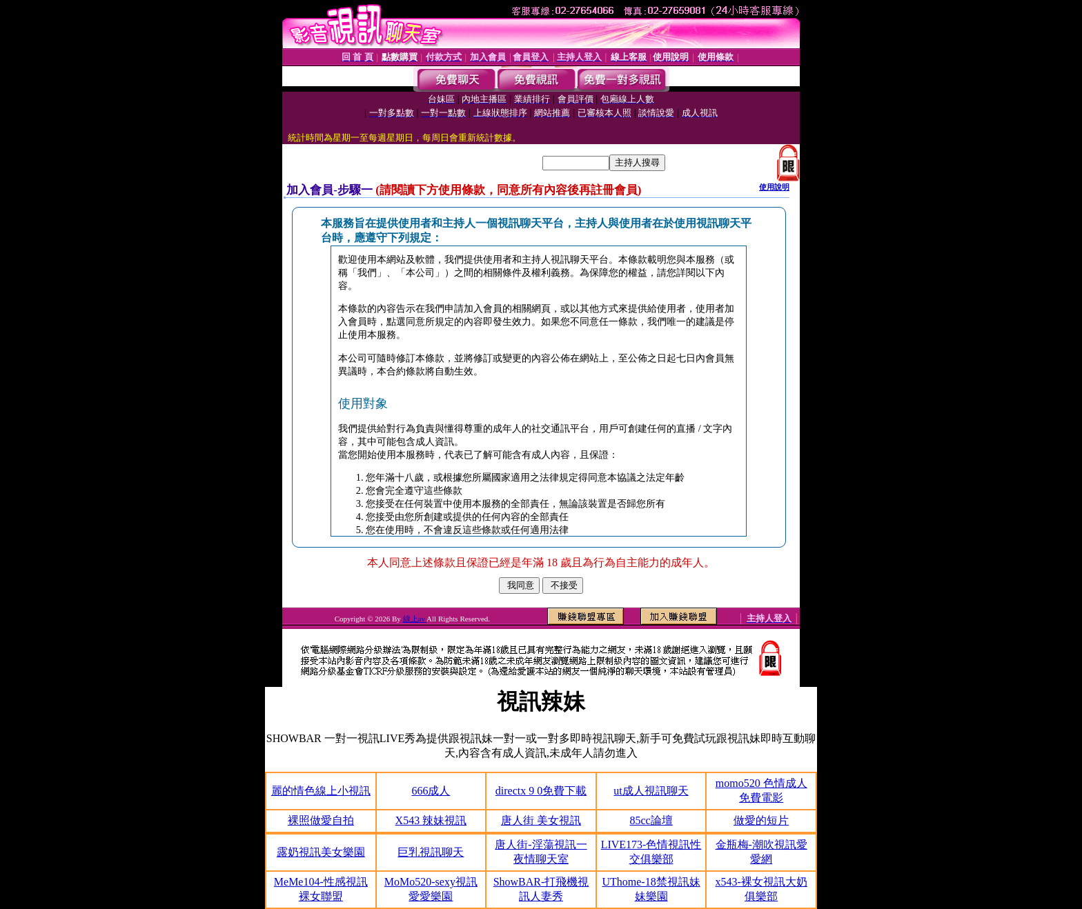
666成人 (430, 791)
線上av (415, 619)
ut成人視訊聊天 (650, 791)
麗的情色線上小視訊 (321, 791)
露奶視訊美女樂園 (321, 852)
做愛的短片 (761, 820)
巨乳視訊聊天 (430, 852)
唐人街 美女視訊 (541, 820)
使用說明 (774, 187)
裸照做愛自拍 (321, 820)
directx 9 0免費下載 (541, 791)
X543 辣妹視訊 (431, 820)
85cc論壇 (650, 820)
